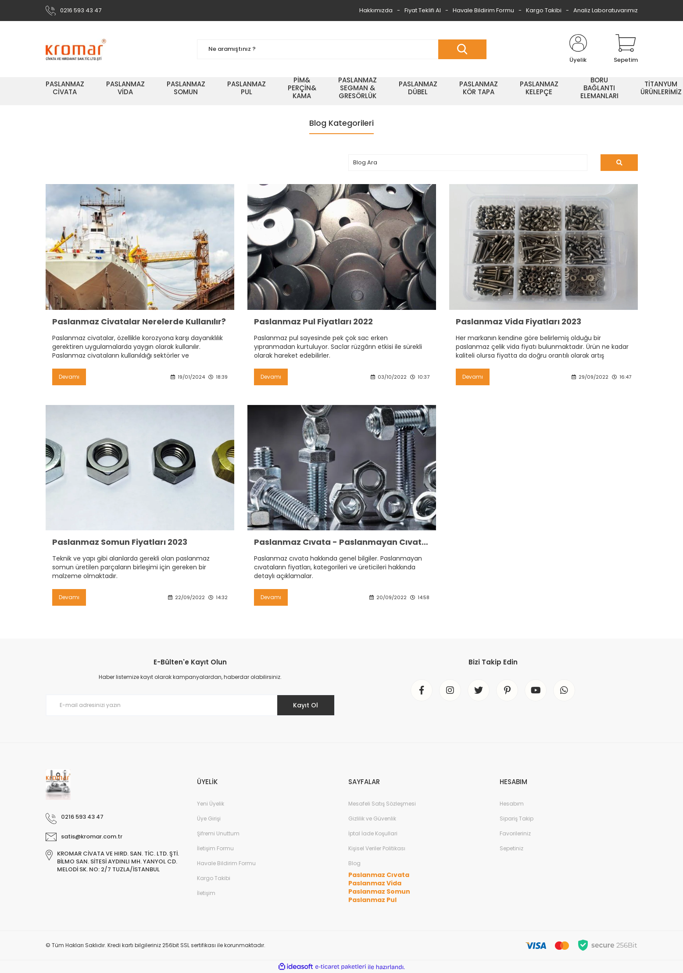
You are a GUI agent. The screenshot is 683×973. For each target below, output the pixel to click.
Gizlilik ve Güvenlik (372, 818)
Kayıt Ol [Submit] (305, 705)
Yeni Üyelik (210, 803)
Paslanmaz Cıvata (378, 874)
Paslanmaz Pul (372, 899)
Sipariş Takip (516, 818)
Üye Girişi (209, 818)
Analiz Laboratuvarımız (605, 10)
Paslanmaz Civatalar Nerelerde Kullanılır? (139, 321)
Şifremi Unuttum (218, 833)
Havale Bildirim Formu (483, 10)
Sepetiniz (511, 848)
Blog (354, 863)
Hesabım (512, 803)
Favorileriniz (515, 833)
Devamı (69, 376)
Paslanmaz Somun (379, 891)
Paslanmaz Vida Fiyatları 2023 (518, 321)
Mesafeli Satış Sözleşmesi (382, 803)
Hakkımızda (376, 10)
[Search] (341, 49)
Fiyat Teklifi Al (422, 10)
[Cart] (626, 49)
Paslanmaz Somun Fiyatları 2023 (119, 542)
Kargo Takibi (543, 10)
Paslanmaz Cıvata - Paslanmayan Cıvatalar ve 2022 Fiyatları (341, 542)
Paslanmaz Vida (374, 883)
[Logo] (76, 49)
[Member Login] (578, 49)
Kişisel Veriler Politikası (376, 848)
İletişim (206, 893)
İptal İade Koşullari (372, 833)
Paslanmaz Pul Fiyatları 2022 (313, 321)
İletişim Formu (215, 848)
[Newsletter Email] (190, 705)
